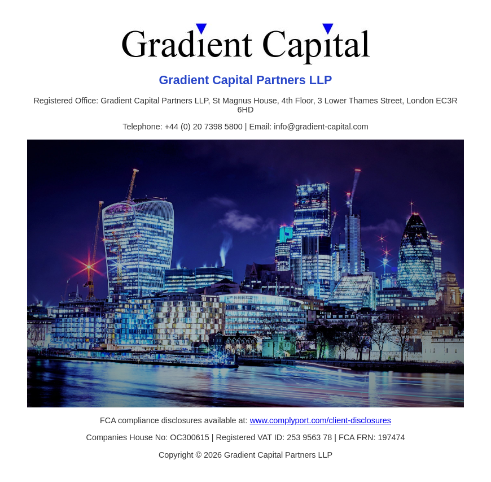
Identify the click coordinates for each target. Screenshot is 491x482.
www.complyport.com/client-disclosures (320, 420)
